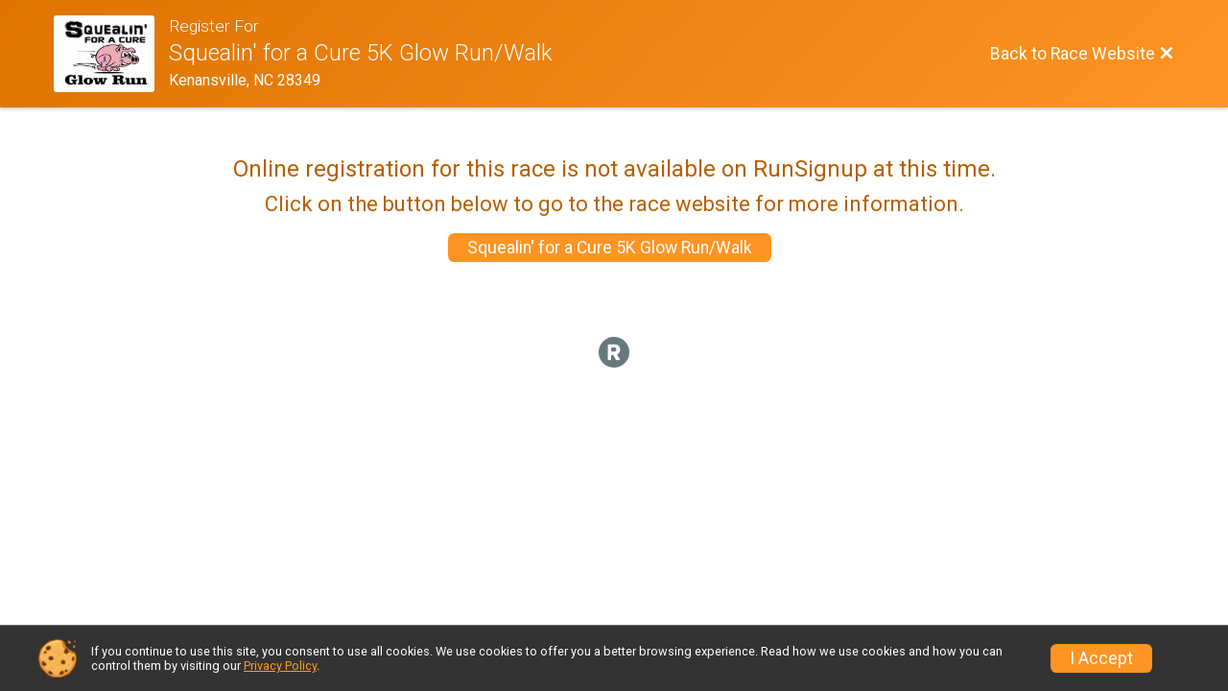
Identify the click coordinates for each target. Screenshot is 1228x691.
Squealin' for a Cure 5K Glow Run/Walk (609, 247)
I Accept (1101, 658)
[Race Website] (111, 53)
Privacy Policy (280, 665)
